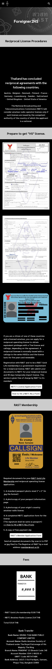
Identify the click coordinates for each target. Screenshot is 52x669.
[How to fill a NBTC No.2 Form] (26, 393)
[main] (26, 21)
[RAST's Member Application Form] (26, 535)
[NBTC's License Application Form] (26, 386)
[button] (3, 3)
